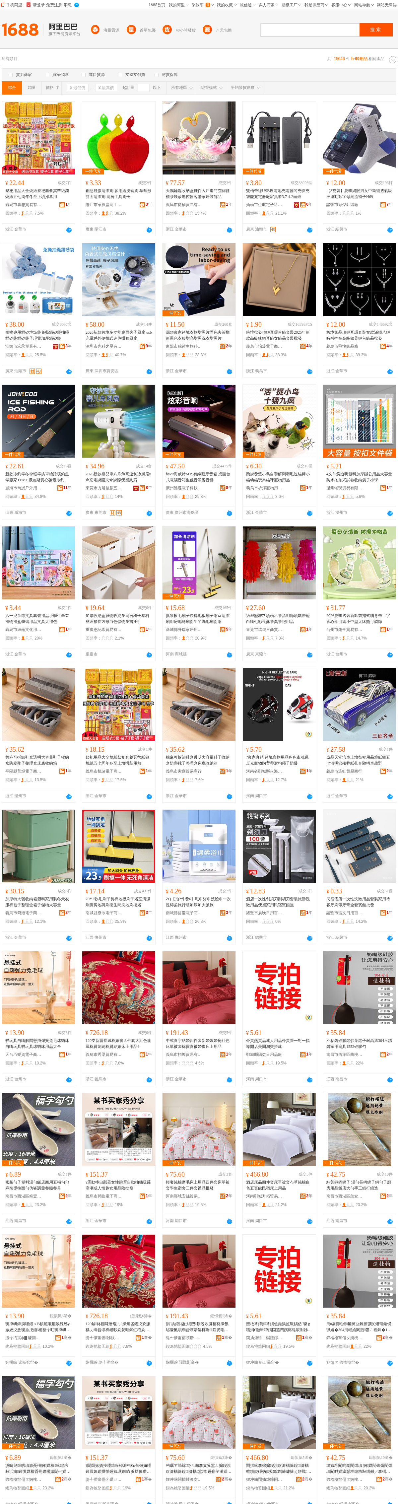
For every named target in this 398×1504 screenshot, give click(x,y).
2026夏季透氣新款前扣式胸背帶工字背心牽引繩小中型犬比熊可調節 (358, 618)
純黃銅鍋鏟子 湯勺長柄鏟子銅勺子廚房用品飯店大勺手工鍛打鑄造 (358, 1185)
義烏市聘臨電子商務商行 (104, 1196)
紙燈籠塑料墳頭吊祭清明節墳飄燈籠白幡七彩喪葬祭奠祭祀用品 (278, 618)
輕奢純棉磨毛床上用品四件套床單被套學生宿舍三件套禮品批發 (198, 1185)
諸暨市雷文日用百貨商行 (344, 913)
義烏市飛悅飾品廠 (342, 346)
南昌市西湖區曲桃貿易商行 (344, 1054)
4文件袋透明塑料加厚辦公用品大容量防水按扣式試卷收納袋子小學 (359, 477)
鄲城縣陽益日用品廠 (264, 1054)
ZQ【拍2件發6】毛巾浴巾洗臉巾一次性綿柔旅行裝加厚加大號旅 (198, 902)
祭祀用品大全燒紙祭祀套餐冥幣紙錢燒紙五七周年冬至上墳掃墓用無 (117, 760)
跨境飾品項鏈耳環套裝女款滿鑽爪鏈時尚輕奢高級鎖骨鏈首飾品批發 (358, 335)
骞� (66, 1337)
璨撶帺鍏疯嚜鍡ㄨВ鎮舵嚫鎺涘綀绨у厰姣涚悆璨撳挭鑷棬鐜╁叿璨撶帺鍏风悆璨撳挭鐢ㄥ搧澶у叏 (37, 1327)
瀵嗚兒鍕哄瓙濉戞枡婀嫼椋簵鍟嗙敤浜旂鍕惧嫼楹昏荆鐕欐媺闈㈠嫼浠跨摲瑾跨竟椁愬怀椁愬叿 (37, 1468)
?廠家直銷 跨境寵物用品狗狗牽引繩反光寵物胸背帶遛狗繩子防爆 (277, 760)
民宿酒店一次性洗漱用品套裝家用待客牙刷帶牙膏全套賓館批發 (358, 902)
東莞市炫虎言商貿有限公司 (264, 629)
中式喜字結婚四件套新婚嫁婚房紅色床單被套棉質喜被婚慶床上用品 (198, 1043)
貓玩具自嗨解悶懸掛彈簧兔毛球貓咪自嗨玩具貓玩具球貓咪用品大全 (37, 1043)
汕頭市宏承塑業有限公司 (23, 346)
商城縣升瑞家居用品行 (184, 629)
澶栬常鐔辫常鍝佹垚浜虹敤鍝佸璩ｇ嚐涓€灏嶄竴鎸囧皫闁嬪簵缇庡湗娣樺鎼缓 (279, 1327)
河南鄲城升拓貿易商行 (264, 1196)
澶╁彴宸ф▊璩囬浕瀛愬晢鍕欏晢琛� (23, 1337)
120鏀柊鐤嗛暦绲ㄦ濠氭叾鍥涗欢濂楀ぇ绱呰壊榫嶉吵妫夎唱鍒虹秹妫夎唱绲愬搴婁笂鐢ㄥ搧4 (118, 1327)
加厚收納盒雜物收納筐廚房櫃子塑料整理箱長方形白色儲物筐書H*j (117, 618)
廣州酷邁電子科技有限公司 (184, 488)
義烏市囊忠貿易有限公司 (23, 204)
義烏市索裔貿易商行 (184, 771)
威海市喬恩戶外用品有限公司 (23, 488)
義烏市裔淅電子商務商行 (23, 913)
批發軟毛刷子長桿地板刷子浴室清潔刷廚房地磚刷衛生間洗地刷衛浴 (198, 618)
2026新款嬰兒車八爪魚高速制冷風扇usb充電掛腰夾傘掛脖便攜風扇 (118, 477)
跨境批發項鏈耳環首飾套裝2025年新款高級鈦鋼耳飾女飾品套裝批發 (278, 335)
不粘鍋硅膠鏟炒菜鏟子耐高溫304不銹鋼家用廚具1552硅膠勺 (359, 1043)
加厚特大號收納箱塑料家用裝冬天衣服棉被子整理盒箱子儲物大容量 (37, 902)
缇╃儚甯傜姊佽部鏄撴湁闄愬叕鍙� (104, 1337)
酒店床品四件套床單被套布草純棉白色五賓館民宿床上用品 (278, 1185)
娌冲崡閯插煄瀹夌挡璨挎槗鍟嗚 (184, 1479)
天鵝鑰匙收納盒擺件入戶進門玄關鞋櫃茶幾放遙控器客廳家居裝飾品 (198, 193)
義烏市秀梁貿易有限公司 (104, 1054)
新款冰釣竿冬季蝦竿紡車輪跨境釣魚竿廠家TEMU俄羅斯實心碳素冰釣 (37, 477)
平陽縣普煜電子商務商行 (23, 771)
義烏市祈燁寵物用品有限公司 (264, 488)
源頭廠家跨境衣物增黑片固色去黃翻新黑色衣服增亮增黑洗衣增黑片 (198, 335)
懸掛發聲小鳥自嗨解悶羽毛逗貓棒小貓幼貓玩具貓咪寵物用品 (278, 477)
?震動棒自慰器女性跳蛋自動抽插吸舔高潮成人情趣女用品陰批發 (118, 1185)
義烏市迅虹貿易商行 (344, 771)
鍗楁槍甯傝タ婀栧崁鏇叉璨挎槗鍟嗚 (344, 1337)
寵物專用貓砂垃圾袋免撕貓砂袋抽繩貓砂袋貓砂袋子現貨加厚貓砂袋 (37, 335)
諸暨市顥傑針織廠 (342, 204)
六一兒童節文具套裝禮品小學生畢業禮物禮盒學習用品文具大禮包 (37, 618)
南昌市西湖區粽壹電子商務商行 (23, 1196)
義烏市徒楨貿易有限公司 (184, 204)
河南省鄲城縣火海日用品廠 (264, 771)
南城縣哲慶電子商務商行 (184, 913)
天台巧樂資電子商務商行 (23, 1054)
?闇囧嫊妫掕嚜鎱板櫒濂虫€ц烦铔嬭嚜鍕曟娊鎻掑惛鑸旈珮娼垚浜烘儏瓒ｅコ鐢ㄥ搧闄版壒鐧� (118, 1468)
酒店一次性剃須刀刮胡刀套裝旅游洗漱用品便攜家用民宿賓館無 (278, 902)
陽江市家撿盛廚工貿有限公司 (104, 204)
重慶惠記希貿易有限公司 (104, 629)
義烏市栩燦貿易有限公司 (184, 1054)
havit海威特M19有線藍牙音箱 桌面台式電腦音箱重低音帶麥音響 (198, 477)
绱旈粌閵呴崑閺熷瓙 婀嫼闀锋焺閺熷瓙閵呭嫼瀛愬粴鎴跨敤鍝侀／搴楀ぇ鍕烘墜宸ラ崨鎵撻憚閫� (359, 1468)
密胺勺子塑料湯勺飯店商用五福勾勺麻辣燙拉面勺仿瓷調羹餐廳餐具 (37, 1185)
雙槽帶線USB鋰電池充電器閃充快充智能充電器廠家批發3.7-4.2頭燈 (277, 193)
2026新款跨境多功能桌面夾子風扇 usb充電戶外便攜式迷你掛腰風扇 (119, 335)
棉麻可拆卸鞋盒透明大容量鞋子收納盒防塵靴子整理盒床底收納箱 (37, 760)
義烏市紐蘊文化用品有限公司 (23, 629)
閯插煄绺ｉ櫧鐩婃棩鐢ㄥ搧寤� (264, 1337)
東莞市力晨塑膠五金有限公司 (104, 488)
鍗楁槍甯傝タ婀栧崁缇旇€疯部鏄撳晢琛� (344, 1479)
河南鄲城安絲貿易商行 (184, 1196)
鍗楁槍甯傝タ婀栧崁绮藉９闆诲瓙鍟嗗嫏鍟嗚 (23, 1479)
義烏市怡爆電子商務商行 (264, 346)
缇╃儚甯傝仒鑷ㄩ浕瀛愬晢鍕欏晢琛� (104, 1479)
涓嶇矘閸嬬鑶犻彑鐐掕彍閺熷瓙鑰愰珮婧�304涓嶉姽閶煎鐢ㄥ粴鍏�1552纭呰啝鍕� (358, 1327)
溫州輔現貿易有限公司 (344, 488)
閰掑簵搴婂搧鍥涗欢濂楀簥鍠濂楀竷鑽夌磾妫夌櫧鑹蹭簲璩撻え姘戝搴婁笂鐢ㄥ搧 (278, 1468)
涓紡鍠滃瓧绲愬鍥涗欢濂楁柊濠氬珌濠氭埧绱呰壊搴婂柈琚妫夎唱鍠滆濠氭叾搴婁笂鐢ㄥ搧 (197, 1327)
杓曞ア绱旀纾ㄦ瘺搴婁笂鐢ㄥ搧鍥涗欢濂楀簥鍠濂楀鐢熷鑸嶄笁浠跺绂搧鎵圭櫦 (198, 1468)
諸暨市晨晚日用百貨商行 (264, 913)
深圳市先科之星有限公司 (104, 346)
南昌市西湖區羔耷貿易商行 (344, 1196)
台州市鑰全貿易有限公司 (344, 629)
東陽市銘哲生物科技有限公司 (184, 346)
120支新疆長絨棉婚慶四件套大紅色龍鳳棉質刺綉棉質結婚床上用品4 (118, 1043)
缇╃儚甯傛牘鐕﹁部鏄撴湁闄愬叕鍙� (184, 1337)
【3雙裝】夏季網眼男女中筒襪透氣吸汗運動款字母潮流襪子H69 (359, 193)
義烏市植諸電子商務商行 (104, 771)
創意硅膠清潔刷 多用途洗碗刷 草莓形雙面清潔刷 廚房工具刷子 (118, 193)
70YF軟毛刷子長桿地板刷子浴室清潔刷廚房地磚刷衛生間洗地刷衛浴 (118, 902)
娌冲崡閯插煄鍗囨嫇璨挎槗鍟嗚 (264, 1479)
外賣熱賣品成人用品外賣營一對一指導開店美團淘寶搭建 (278, 1043)
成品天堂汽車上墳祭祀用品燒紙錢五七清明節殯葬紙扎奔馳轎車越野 (358, 760)
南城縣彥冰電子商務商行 (104, 913)
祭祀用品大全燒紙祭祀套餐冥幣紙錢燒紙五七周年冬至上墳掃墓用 (37, 193)
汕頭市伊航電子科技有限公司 (264, 204)
